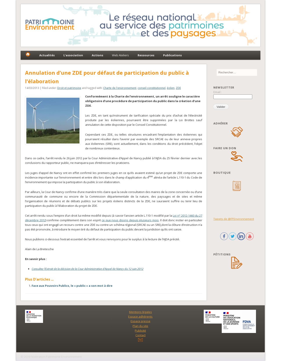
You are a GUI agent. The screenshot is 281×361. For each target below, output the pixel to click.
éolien (171, 88)
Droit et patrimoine (69, 88)
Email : (217, 92)
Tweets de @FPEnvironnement (233, 219)
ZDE (178, 88)
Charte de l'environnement (119, 88)
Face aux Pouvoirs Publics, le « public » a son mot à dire (72, 286)
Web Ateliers (120, 55)
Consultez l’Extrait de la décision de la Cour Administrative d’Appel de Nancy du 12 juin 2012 (87, 269)
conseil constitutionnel (152, 88)
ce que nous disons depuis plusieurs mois (130, 220)
